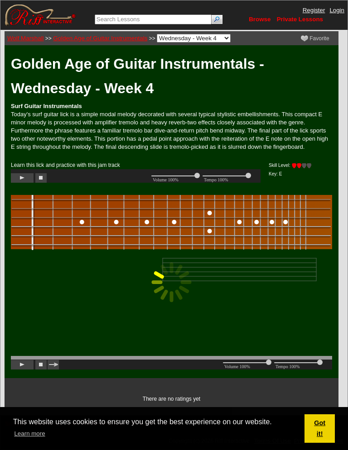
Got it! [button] (319, 428)
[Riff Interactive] (40, 14)
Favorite (315, 38)
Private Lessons (300, 19)
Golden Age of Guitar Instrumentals (100, 38)
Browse (260, 19)
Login (336, 10)
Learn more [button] (29, 433)
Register (314, 10)
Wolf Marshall (25, 38)
